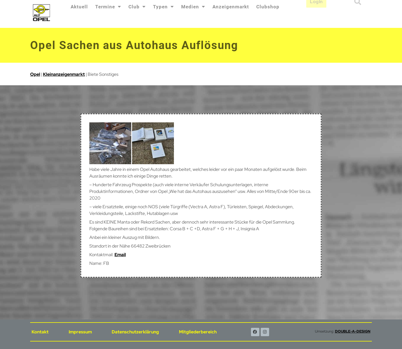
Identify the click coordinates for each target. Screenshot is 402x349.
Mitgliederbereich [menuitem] (198, 332)
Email (120, 255)
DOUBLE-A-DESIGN (352, 331)
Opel (35, 74)
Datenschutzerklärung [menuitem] (135, 332)
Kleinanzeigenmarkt (64, 74)
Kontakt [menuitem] (40, 332)
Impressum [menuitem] (80, 332)
